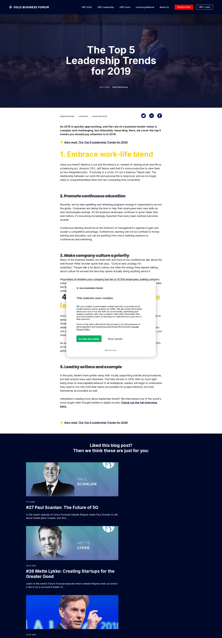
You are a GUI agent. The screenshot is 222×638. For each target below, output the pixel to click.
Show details (115, 338)
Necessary (111, 350)
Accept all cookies (89, 338)
